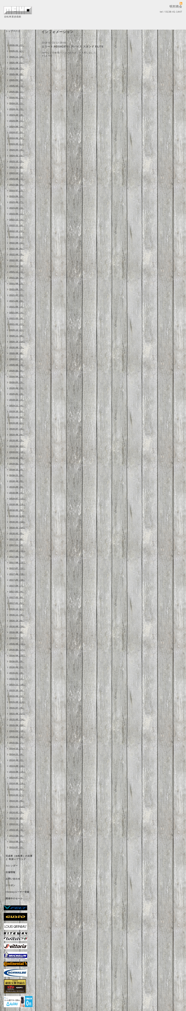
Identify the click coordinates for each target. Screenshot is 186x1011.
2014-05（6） (16, 789)
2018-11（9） (16, 475)
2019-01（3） (16, 464)
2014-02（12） (17, 807)
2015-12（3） (16, 679)
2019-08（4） (16, 423)
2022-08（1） (16, 243)
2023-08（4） (16, 185)
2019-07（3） (16, 429)
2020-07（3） (16, 359)
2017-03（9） (16, 591)
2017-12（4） (16, 539)
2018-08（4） (16, 493)
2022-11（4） (16, 225)
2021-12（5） (16, 266)
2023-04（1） (16, 208)
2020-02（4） (16, 388)
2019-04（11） (17, 446)
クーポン (10, 885)
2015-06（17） (17, 713)
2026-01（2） (16, 51)
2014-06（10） (17, 783)
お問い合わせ (13, 879)
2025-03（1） (16, 92)
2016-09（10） (17, 626)
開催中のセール (14, 898)
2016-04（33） (17, 655)
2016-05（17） (17, 650)
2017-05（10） (17, 580)
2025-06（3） (16, 74)
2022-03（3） (16, 260)
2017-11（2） (16, 545)
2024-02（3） (16, 155)
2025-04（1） (16, 86)
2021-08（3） (16, 289)
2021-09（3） (16, 283)
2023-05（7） (16, 202)
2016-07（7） (16, 638)
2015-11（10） (17, 684)
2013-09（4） (16, 836)
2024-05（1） (16, 144)
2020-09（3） (16, 347)
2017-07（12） (17, 568)
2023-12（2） (16, 161)
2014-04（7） (16, 795)
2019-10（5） (16, 411)
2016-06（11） (17, 644)
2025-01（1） (16, 97)
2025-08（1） (16, 68)
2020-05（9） (16, 371)
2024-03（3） (16, 150)
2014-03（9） (16, 801)
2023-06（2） (16, 196)
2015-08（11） (17, 702)
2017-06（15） (17, 574)
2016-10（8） (16, 621)
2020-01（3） (16, 394)
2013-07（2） (16, 847)
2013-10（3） (16, 830)
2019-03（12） (17, 452)
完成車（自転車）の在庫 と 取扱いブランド (19, 857)
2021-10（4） (16, 278)
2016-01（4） (16, 673)
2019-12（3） (16, 400)
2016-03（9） (16, 661)
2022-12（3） (16, 219)
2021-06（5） (16, 301)
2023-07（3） (16, 190)
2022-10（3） (16, 231)
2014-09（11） (17, 766)
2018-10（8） (16, 481)
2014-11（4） (16, 754)
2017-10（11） (17, 551)
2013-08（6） (16, 841)
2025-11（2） (16, 57)
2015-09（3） (16, 696)
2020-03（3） (16, 382)
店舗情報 (10, 872)
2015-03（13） (17, 731)
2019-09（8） (16, 417)
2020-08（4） (16, 353)
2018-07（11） (17, 498)
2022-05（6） (16, 249)
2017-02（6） (16, 597)
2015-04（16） (17, 725)
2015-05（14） (17, 719)
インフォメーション (17, 37)
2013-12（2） (16, 818)
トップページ (13, 31)
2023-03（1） (16, 214)
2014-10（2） (16, 760)
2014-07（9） (16, 777)
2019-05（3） (16, 440)
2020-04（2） (16, 376)
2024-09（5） (16, 121)
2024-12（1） (16, 103)
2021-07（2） (16, 295)
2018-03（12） (17, 522)
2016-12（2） (16, 609)
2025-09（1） (16, 63)
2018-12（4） (16, 469)
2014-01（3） (16, 812)
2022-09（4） (16, 237)
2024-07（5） (16, 132)
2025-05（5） (16, 80)
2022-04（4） (16, 254)
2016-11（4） (16, 615)
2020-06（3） (16, 365)
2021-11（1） (16, 272)
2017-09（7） (16, 557)
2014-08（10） (17, 772)
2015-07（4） (16, 708)
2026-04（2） (16, 45)
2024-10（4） (16, 115)
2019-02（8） (16, 458)
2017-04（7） (16, 586)
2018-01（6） (16, 533)
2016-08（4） (16, 632)
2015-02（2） (16, 737)
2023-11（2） (16, 167)
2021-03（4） (16, 318)
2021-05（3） (16, 307)
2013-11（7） (16, 824)
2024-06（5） (16, 138)
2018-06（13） (17, 504)
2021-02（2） (16, 324)
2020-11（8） (16, 336)
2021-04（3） (16, 312)
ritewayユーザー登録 (17, 892)
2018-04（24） (17, 516)
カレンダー (12, 865)
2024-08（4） (16, 126)
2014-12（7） (16, 748)
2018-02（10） (17, 527)
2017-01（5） (16, 603)
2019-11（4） (16, 405)
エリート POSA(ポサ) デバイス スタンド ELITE (73, 46)
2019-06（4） (16, 435)
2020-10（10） (17, 341)
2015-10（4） (16, 690)
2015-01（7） (16, 743)
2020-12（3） (16, 330)
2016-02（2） (16, 667)
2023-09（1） (16, 179)
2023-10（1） (16, 173)
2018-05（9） (16, 510)
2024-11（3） (16, 109)
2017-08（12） (17, 562)
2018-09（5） (16, 487)
